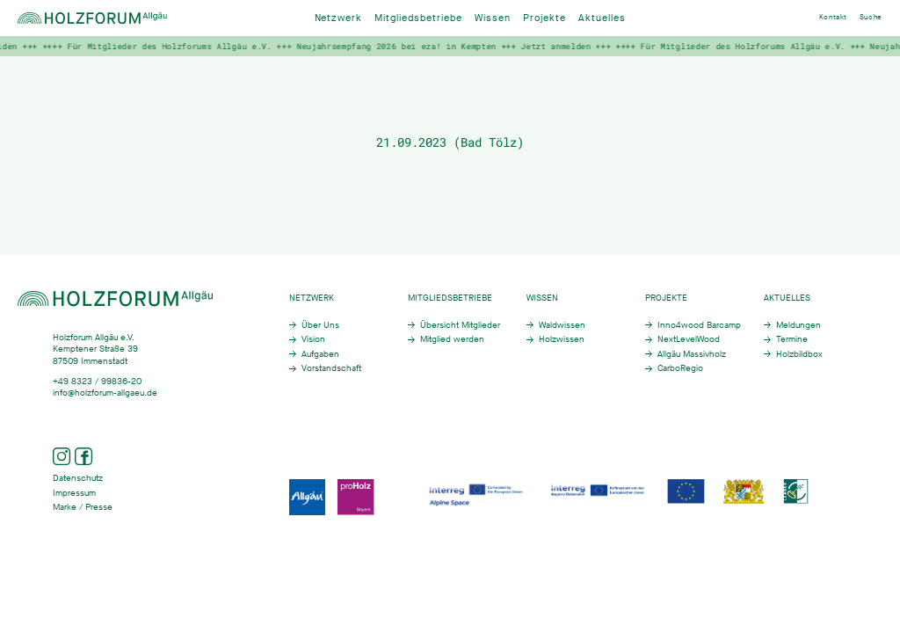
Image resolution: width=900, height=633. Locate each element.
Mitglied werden (452, 339)
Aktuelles (602, 18)
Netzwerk (339, 18)
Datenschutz (78, 478)
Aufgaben (320, 354)
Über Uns (320, 325)
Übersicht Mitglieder (460, 325)
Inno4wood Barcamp (699, 325)
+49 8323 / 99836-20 (97, 381)
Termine (792, 339)
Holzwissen (561, 339)
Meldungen (798, 325)
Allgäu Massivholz (691, 354)
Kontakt (833, 17)
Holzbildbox (799, 354)
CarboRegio (680, 368)
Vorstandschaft (331, 368)
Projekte (544, 18)
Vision (313, 339)
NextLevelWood (688, 339)
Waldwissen (562, 325)
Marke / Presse (82, 507)
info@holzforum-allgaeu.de (105, 392)
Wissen (493, 18)
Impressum (74, 492)
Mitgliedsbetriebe (418, 18)
